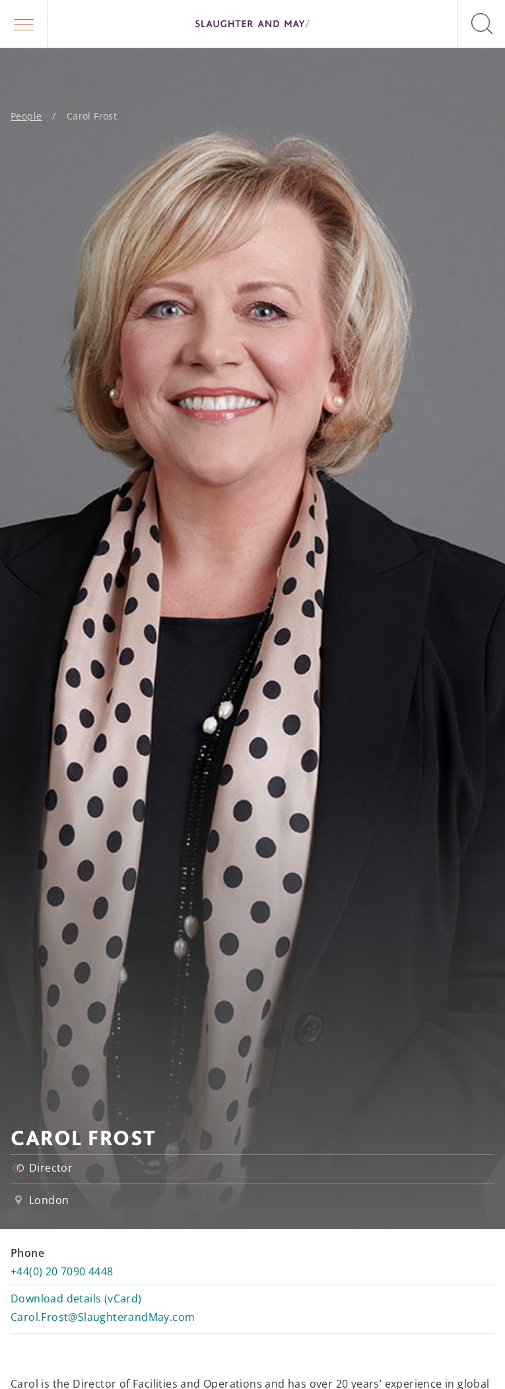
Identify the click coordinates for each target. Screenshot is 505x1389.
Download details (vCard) (76, 1298)
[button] (24, 24)
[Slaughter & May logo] (252, 24)
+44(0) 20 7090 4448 (62, 1271)
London (49, 1200)
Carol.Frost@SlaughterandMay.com (103, 1317)
